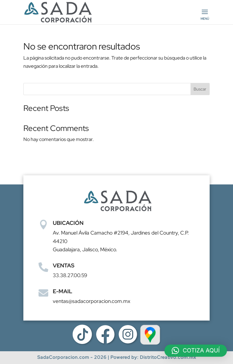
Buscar (200, 89)
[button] (195, 351)
